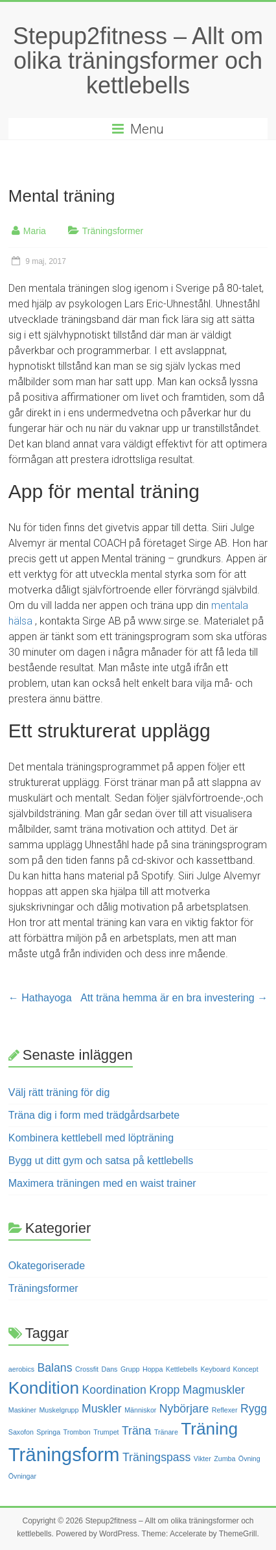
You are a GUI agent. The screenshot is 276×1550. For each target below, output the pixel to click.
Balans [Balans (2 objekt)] (55, 1367)
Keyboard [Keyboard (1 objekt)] (215, 1369)
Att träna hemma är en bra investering (174, 997)
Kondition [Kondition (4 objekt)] (43, 1388)
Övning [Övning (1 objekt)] (249, 1458)
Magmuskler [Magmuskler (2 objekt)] (214, 1389)
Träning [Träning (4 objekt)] (209, 1428)
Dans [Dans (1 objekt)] (110, 1369)
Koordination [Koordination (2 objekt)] (114, 1389)
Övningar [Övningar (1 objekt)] (22, 1476)
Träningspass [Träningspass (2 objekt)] (156, 1457)
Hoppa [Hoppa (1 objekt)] (153, 1369)
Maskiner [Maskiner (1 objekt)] (22, 1410)
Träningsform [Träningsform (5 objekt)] (64, 1454)
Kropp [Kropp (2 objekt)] (164, 1389)
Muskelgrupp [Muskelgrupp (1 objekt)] (58, 1410)
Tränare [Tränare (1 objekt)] (166, 1432)
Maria (34, 231)
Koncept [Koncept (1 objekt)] (246, 1369)
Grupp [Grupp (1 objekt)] (130, 1369)
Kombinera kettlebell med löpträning (91, 1137)
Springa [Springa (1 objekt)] (48, 1432)
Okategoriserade (46, 1265)
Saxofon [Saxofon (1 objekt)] (21, 1432)
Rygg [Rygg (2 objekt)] (253, 1408)
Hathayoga (40, 997)
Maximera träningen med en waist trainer (102, 1183)
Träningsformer (112, 231)
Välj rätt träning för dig (59, 1092)
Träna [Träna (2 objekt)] (136, 1430)
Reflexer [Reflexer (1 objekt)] (225, 1410)
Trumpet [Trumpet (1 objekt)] (106, 1432)
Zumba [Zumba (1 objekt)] (224, 1458)
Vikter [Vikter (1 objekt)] (202, 1458)
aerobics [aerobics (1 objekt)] (21, 1369)
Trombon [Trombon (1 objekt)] (77, 1432)
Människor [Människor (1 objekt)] (140, 1410)
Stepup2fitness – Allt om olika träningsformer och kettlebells (138, 61)
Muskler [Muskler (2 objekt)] (102, 1408)
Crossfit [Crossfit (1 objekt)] (86, 1369)
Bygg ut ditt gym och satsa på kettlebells (100, 1160)
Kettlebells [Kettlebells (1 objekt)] (182, 1369)
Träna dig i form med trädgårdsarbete (93, 1115)
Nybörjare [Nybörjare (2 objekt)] (184, 1408)
